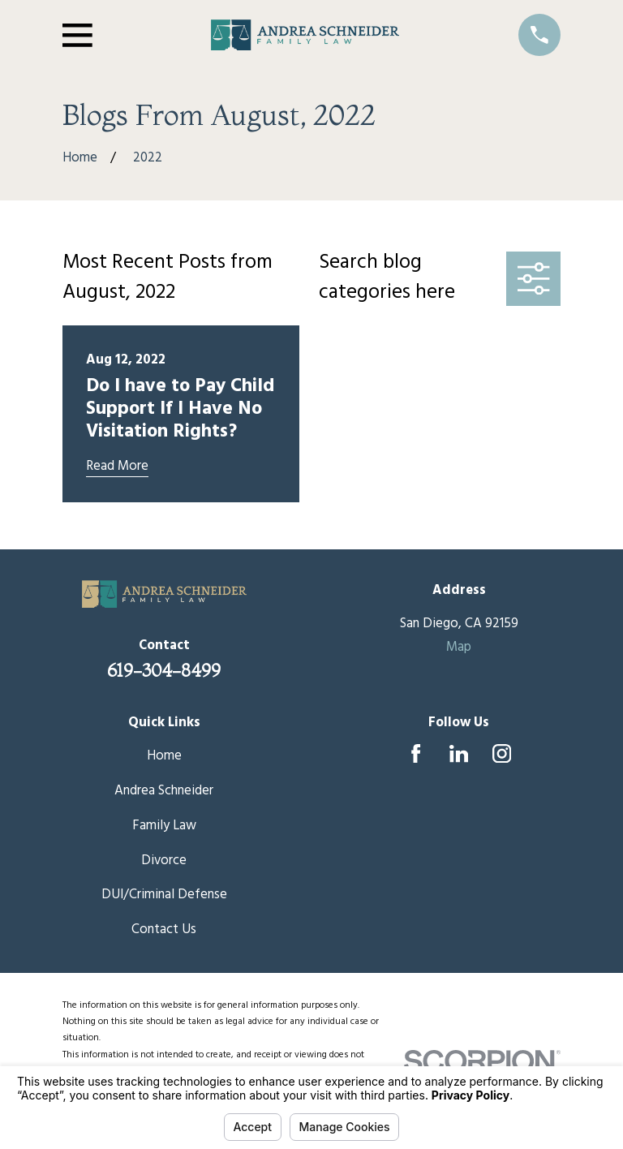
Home (164, 756)
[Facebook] (415, 753)
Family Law (164, 826)
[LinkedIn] (458, 753)
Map (458, 647)
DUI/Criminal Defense (164, 895)
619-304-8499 (164, 670)
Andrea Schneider (163, 791)
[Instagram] (501, 753)
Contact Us (163, 929)
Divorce (164, 860)
